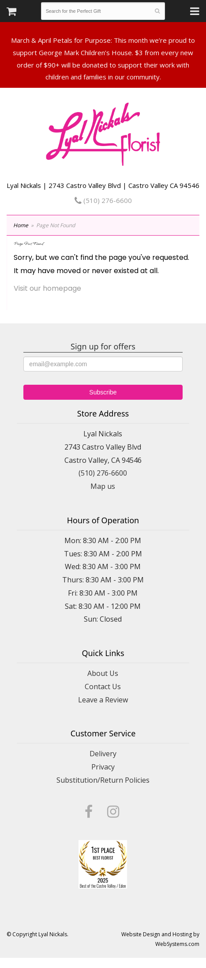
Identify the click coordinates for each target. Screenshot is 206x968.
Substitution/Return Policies (103, 780)
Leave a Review (103, 700)
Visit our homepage (47, 288)
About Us (102, 673)
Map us (102, 486)
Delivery (103, 753)
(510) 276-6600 (103, 200)
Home (20, 225)
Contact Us (103, 686)
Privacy (103, 767)
